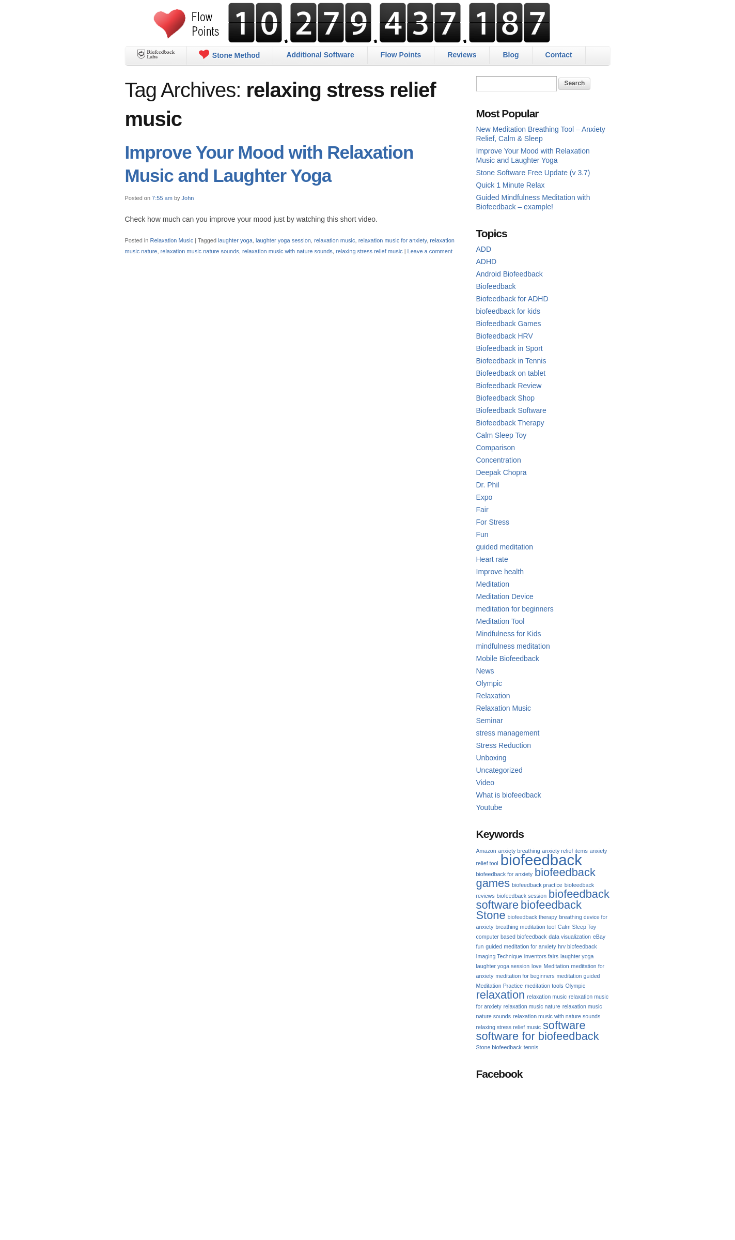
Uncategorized (499, 770)
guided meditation (505, 547)
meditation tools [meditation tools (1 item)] (544, 986)
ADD (484, 249)
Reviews (461, 55)
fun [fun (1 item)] (480, 946)
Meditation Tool (500, 621)
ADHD (486, 261)
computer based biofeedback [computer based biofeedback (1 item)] (511, 936)
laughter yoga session (283, 240)
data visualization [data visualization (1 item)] (570, 936)
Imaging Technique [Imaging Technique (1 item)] (499, 956)
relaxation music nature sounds (200, 251)
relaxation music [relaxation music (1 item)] (547, 996)
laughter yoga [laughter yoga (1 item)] (577, 956)
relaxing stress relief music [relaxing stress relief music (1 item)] (508, 1027)
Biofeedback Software (511, 410)
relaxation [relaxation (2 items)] (500, 994)
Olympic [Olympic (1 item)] (575, 986)
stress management (508, 733)
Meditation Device (505, 596)
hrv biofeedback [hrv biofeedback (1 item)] (577, 946)
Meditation (493, 584)
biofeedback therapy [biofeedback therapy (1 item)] (532, 917)
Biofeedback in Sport (509, 348)
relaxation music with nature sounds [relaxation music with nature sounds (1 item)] (556, 1016)
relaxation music (334, 240)
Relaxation (493, 696)
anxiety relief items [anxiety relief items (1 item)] (565, 851)
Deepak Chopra (501, 472)
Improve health (500, 572)
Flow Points (401, 55)
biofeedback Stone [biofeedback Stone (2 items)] (529, 910)
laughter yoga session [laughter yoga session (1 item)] (503, 966)
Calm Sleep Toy (501, 435)
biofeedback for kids (508, 311)
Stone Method (229, 54)
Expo (484, 497)
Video (485, 782)
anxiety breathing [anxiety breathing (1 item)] (519, 851)
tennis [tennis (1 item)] (531, 1047)
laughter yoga (235, 240)
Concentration (498, 460)
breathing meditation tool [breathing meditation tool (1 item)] (525, 927)
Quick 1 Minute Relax (510, 185)
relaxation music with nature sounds (287, 251)
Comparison (495, 447)
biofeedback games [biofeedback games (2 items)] (536, 878)
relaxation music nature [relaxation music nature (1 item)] (532, 1006)
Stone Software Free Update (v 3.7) (533, 173)
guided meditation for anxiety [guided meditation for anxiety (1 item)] (521, 946)
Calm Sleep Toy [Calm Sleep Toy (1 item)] (577, 927)
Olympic (489, 683)
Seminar (489, 720)
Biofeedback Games (508, 323)
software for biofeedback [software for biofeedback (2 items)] (537, 1036)
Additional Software (320, 55)
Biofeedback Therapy (510, 423)
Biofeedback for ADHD (512, 299)
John (188, 198)
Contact (558, 55)
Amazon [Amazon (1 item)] (486, 851)
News (485, 671)
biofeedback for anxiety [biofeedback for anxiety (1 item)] (504, 874)
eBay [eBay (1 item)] (599, 936)
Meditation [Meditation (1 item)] (556, 966)
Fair (482, 510)
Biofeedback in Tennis (511, 361)
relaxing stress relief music (369, 251)
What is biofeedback (508, 795)
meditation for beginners (515, 609)
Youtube (489, 807)
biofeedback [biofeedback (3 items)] (541, 859)
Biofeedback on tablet (511, 373)
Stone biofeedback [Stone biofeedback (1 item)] (499, 1047)
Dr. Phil (487, 485)
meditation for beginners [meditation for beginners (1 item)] (524, 976)
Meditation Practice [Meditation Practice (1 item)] (499, 986)
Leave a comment (430, 251)
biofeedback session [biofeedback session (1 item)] (522, 896)
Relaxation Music (171, 240)
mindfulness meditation (513, 646)
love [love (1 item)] (536, 966)
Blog (511, 55)
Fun (482, 534)
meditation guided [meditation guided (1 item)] (578, 976)
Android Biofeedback (509, 274)
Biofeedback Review (509, 385)
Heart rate (492, 559)
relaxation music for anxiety (392, 240)
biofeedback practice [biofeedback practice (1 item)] (537, 885)
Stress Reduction (503, 745)
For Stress (493, 522)
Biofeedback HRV (504, 336)
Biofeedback (496, 286)
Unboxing (491, 758)
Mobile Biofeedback (507, 658)
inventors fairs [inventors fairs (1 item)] (541, 956)
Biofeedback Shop (505, 398)
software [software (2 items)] (564, 1025)
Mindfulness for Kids (508, 634)
